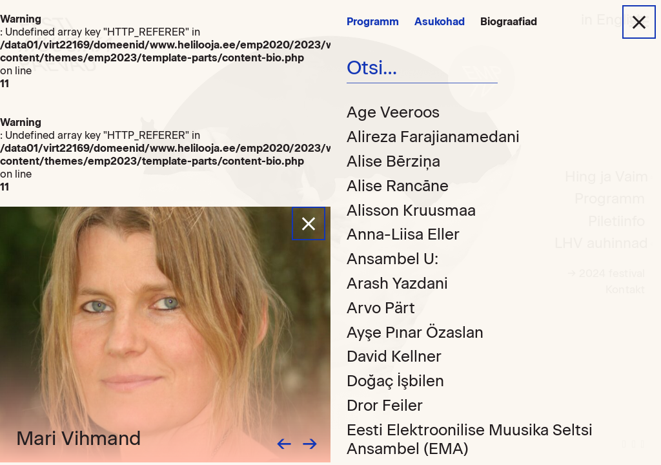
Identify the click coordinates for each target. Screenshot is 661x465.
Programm (373, 22)
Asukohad (439, 22)
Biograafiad (508, 22)
